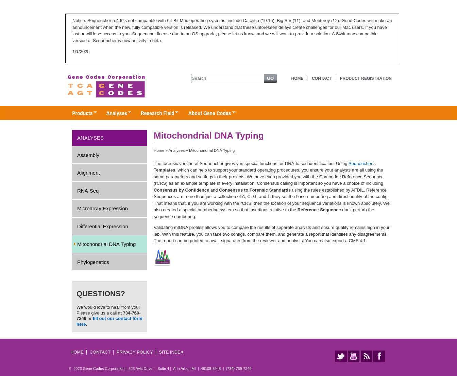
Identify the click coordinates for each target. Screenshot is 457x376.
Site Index (171, 352)
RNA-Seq (88, 191)
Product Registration (366, 78)
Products (81, 113)
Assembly (88, 155)
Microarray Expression (102, 208)
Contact (322, 78)
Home (297, 78)
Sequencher (361, 163)
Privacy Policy (135, 352)
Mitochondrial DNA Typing (106, 244)
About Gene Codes (208, 113)
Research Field (156, 113)
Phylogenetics (93, 262)
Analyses (115, 113)
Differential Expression (102, 226)
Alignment (88, 173)
